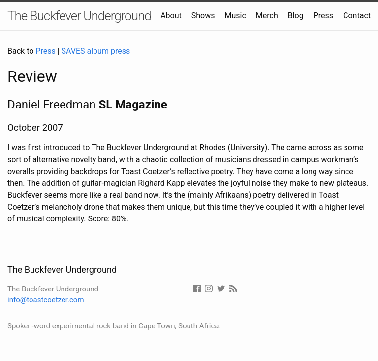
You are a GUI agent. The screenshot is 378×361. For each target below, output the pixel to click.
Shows (203, 15)
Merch (267, 15)
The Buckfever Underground (79, 15)
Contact (357, 15)
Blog (296, 15)
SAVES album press (96, 51)
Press (323, 15)
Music (235, 15)
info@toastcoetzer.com (45, 299)
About (171, 15)
